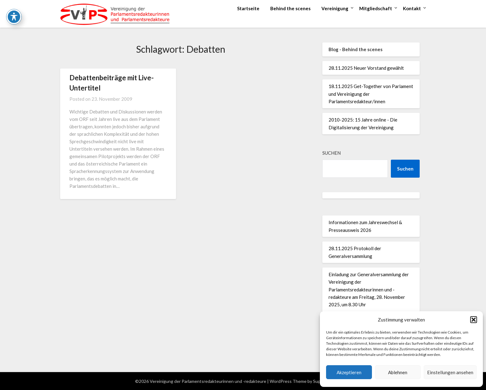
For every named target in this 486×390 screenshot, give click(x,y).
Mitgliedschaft (375, 8)
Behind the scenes (290, 8)
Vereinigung (334, 8)
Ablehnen (397, 372)
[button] (474, 320)
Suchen (331, 153)
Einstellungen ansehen (450, 372)
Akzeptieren (349, 372)
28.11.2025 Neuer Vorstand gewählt (366, 68)
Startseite (248, 8)
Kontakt (412, 8)
